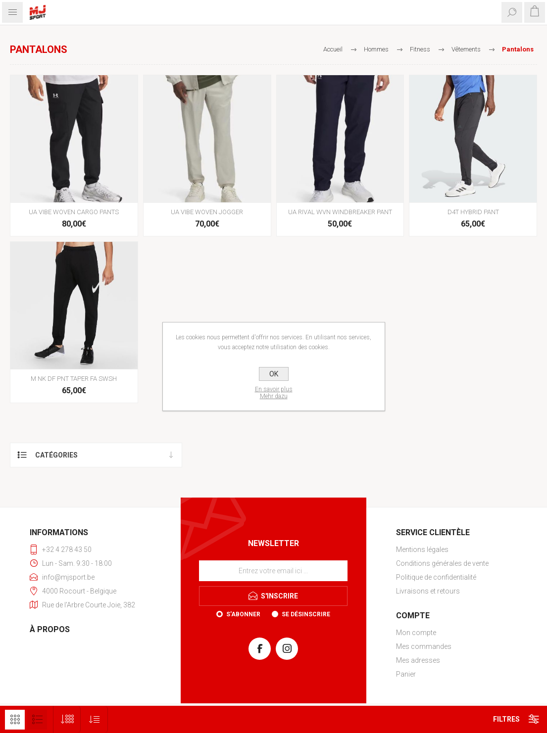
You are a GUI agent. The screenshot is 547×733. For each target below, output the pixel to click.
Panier (406, 674)
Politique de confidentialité (436, 577)
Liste (37, 720)
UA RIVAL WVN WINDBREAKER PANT (340, 212)
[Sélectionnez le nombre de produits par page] (67, 719)
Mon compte (416, 633)
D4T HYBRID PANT (473, 212)
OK (273, 374)
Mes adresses (418, 660)
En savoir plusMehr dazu (274, 393)
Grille (15, 720)
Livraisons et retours (428, 591)
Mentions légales (422, 549)
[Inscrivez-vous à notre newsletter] (273, 570)
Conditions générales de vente (442, 563)
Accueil (333, 49)
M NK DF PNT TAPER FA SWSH (74, 378)
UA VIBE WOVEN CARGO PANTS (74, 212)
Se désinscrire (306, 614)
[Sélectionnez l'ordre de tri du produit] (94, 719)
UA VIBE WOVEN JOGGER (207, 212)
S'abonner (243, 614)
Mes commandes (423, 646)
